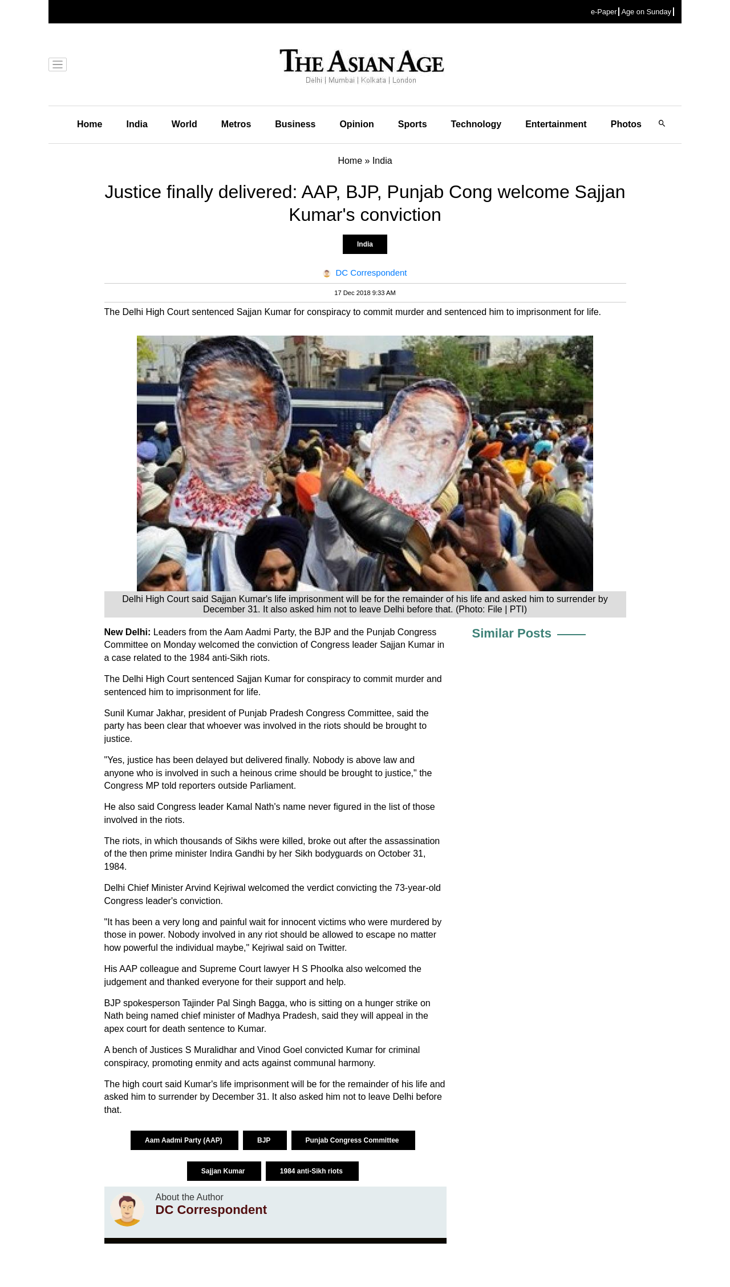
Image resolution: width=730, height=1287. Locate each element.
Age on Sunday (646, 11)
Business (295, 124)
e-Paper (604, 11)
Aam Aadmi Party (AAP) (184, 1140)
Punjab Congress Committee (353, 1140)
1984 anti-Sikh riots (312, 1171)
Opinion (356, 124)
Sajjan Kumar (224, 1171)
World (184, 124)
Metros (236, 124)
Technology (476, 124)
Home (89, 124)
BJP (264, 1140)
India (136, 124)
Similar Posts (511, 633)
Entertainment (556, 124)
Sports (412, 124)
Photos (626, 124)
